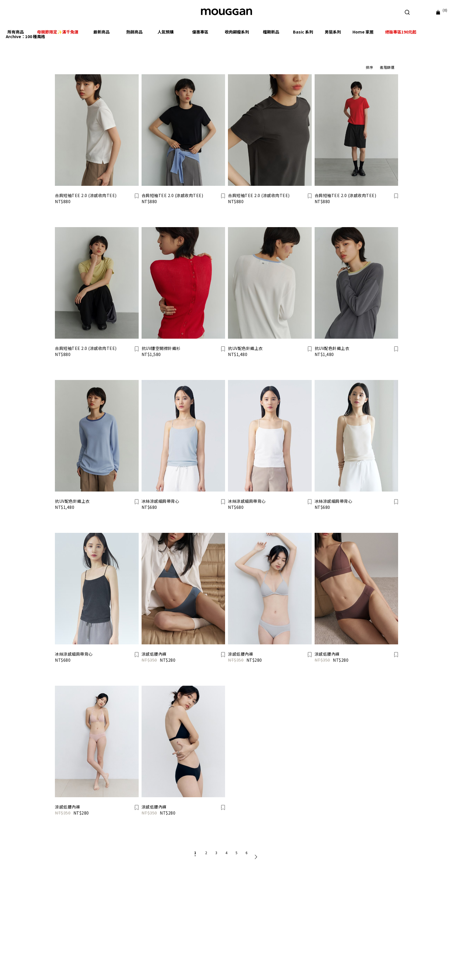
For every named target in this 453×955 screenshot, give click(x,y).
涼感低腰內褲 (154, 654)
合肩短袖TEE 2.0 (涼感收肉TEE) (86, 195)
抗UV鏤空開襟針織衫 (161, 348)
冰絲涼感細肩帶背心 (160, 501)
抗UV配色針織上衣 (245, 348)
